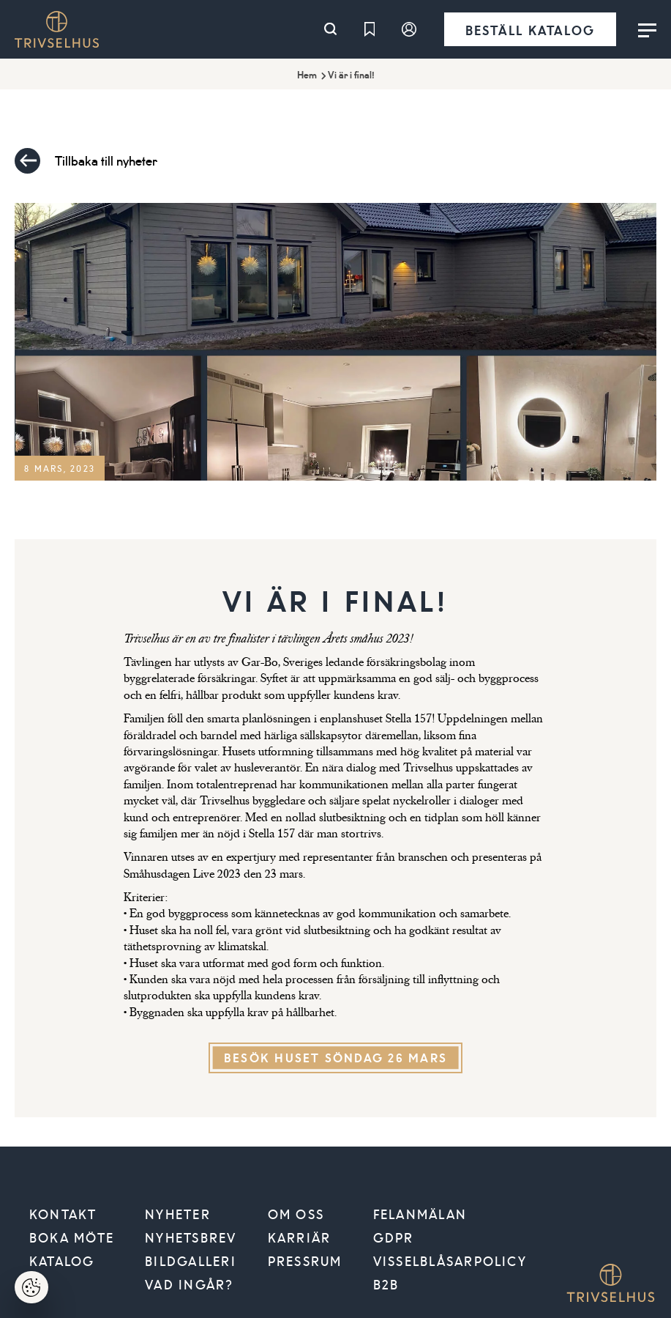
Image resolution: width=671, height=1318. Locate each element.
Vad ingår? (189, 1284)
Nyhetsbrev (190, 1237)
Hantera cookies (39, 1292)
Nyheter (178, 1214)
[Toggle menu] (647, 29)
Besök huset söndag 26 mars (335, 1057)
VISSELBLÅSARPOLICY (450, 1261)
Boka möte (71, 1237)
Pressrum (305, 1261)
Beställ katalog (530, 29)
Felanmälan (420, 1214)
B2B (386, 1284)
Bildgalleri (190, 1261)
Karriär (299, 1237)
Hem (307, 75)
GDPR (393, 1237)
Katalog (62, 1261)
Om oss (296, 1214)
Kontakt (63, 1214)
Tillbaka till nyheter (86, 161)
